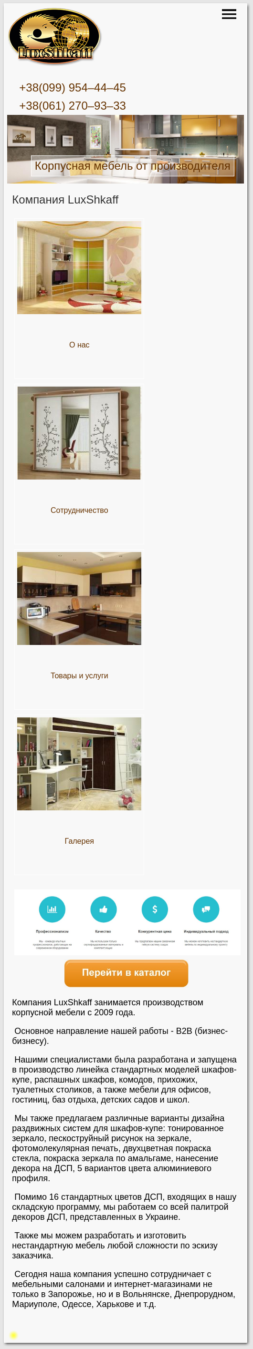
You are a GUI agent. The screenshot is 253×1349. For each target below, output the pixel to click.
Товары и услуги (79, 676)
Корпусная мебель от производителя (133, 165)
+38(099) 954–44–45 (72, 87)
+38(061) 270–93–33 (72, 105)
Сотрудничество (79, 510)
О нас (79, 345)
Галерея (79, 841)
